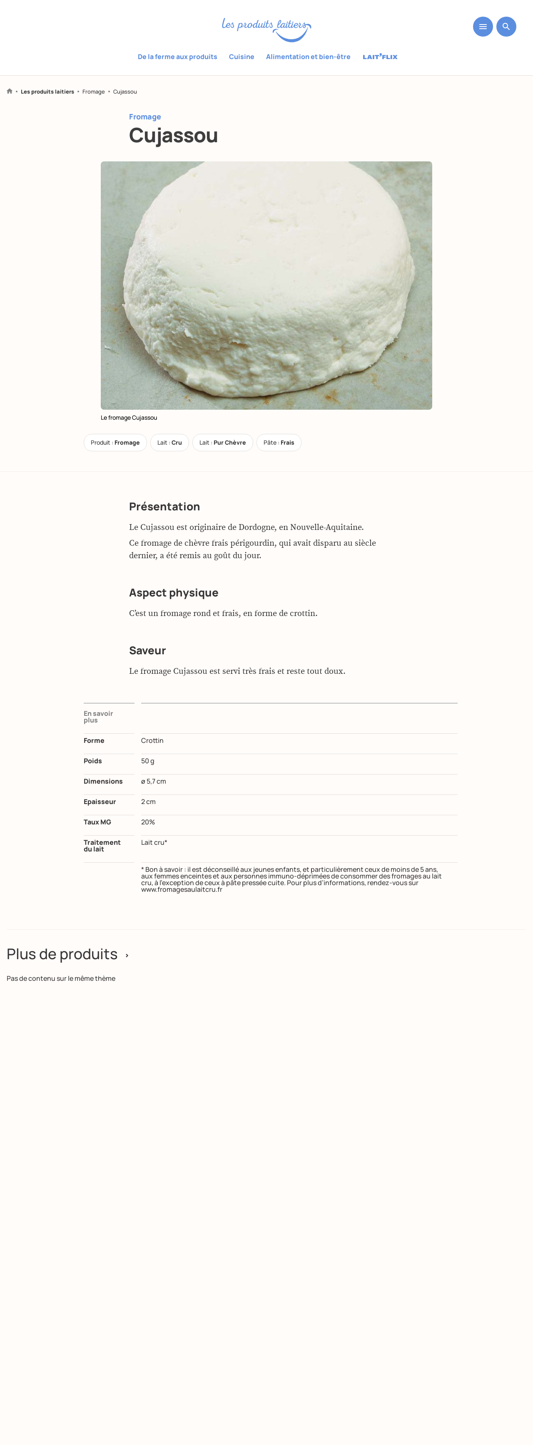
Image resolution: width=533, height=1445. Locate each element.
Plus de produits (69, 953)
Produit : (115, 442)
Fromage (93, 91)
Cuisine (241, 56)
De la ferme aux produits (177, 56)
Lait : (169, 442)
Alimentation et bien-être (308, 56)
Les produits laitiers (47, 91)
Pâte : (279, 442)
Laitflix (380, 57)
